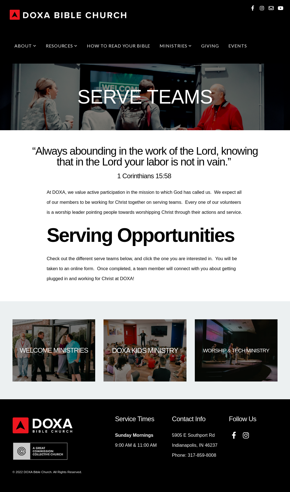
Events (237, 45)
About (25, 45)
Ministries (176, 45)
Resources (62, 45)
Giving (210, 45)
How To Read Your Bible (118, 45)
